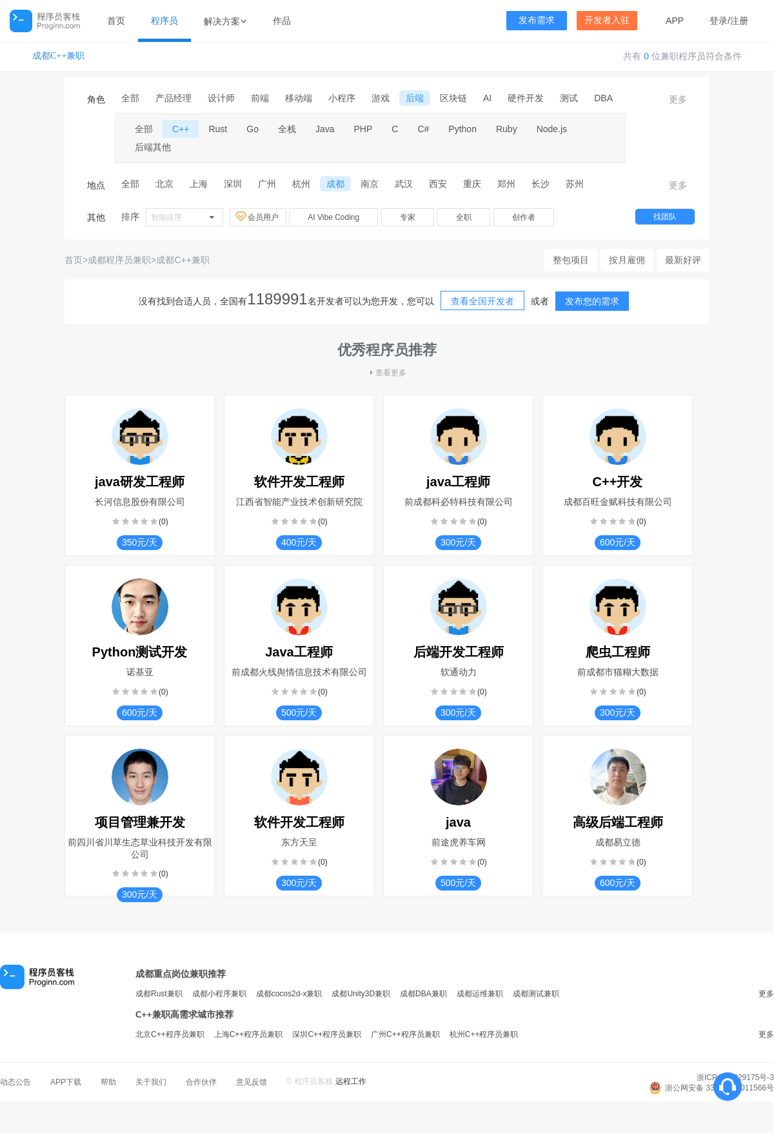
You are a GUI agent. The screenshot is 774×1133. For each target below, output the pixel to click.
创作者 (523, 217)
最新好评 (683, 260)
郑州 (506, 184)
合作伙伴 (201, 1082)
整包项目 (571, 260)
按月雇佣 (627, 260)
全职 (463, 217)
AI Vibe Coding (333, 217)
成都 (335, 184)
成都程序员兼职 (119, 260)
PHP (363, 129)
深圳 (233, 184)
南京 (370, 184)
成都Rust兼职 (159, 993)
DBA (603, 98)
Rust (217, 129)
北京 (164, 184)
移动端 (298, 98)
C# (423, 129)
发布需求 (537, 20)
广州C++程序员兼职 (405, 1034)
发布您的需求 (592, 301)
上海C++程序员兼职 (248, 1034)
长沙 (540, 184)
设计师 (221, 98)
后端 (415, 98)
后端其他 (153, 147)
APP (675, 20)
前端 (260, 98)
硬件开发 (526, 98)
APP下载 (65, 1082)
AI (487, 98)
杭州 (301, 184)
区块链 (453, 98)
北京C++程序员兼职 (169, 1034)
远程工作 (350, 1081)
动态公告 (15, 1082)
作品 (282, 20)
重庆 (472, 184)
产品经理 (173, 98)
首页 (116, 20)
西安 (438, 184)
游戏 (381, 98)
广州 (267, 184)
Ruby (506, 129)
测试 (569, 98)
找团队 (665, 216)
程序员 (164, 20)
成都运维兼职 (480, 993)
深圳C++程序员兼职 (326, 1034)
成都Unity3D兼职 (361, 993)
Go (252, 129)
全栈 (287, 129)
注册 (739, 20)
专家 (407, 217)
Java (325, 129)
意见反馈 (251, 1082)
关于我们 (150, 1082)
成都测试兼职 (536, 993)
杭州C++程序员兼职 (484, 1034)
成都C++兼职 (58, 56)
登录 (719, 20)
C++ (180, 129)
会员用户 (258, 217)
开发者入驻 (607, 20)
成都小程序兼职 (219, 993)
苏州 (575, 184)
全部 (130, 98)
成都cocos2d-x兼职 (289, 993)
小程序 (341, 98)
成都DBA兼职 (423, 993)
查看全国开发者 (482, 301)
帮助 (108, 1082)
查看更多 (387, 372)
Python (462, 129)
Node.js (552, 129)
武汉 (404, 184)
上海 (199, 184)
